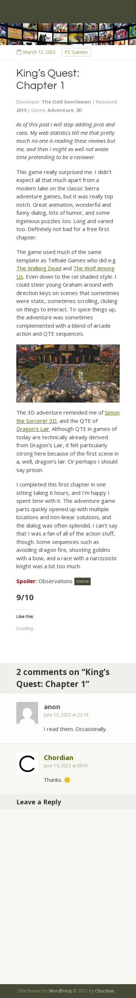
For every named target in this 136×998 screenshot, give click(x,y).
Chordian (58, 757)
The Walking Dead (38, 268)
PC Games (76, 52)
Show (82, 581)
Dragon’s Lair (32, 428)
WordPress (60, 991)
